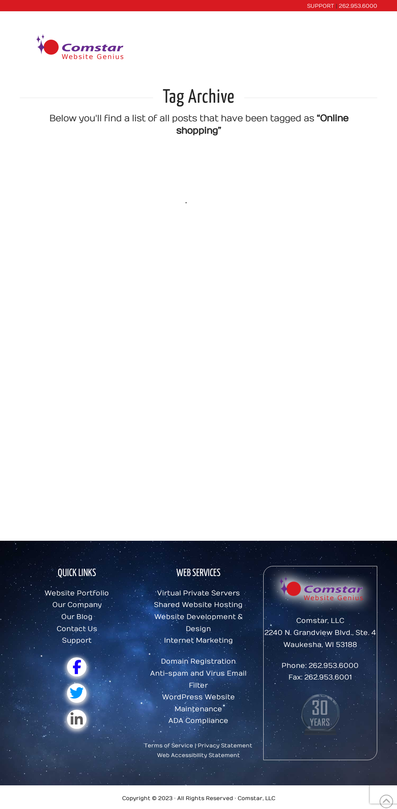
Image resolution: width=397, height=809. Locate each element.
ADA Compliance (198, 721)
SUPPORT (320, 6)
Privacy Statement (225, 745)
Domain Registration (198, 661)
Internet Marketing (198, 641)
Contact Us (77, 629)
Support (76, 641)
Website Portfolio (77, 593)
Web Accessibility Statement (198, 755)
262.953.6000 (358, 6)
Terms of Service (168, 745)
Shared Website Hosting (198, 605)
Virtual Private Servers (198, 593)
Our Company (77, 605)
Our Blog (77, 617)
